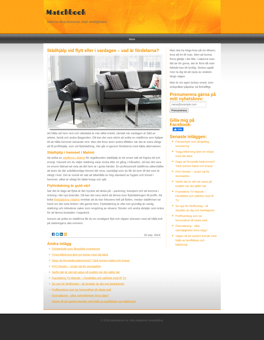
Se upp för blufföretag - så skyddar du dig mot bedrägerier (88, 283)
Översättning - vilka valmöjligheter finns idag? (80, 295)
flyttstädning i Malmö (67, 199)
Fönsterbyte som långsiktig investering (76, 248)
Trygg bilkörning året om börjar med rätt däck (80, 254)
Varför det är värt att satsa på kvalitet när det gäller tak (86, 272)
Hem (132, 39)
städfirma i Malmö (74, 157)
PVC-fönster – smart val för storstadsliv (76, 266)
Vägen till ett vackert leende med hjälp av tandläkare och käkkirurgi (94, 301)
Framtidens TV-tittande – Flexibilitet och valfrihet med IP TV (89, 278)
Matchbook (66, 12)
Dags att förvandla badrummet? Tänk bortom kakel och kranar (91, 260)
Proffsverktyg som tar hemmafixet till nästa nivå (81, 289)
